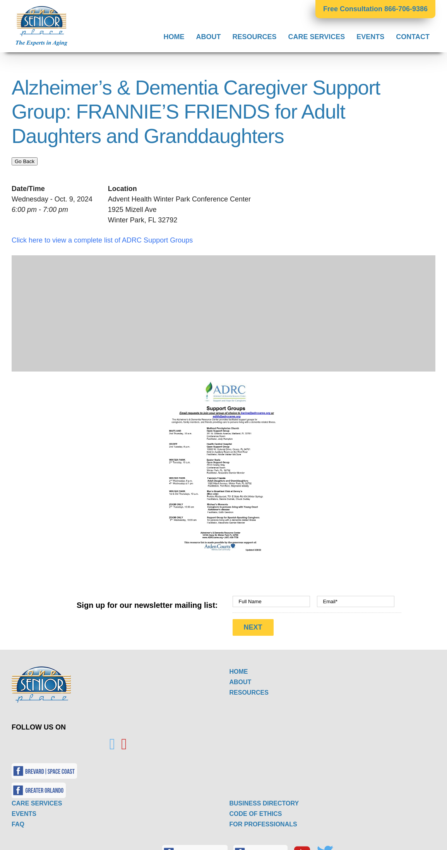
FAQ (18, 822)
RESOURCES (249, 690)
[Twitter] (112, 742)
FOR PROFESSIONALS (263, 822)
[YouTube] (124, 742)
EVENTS (24, 811)
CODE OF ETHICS (255, 811)
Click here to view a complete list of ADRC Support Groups (102, 240)
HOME (238, 669)
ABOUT (240, 679)
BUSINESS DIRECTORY (264, 801)
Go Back (24, 161)
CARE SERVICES (37, 801)
